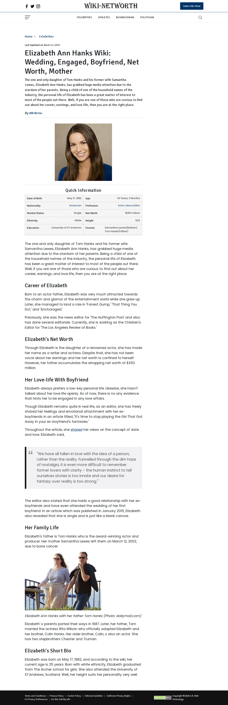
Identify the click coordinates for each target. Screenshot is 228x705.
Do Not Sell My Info (60, 699)
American (75, 205)
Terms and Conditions (35, 695)
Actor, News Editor (129, 205)
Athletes (104, 17)
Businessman (125, 17)
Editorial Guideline (94, 695)
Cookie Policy (74, 695)
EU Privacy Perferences (36, 699)
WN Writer (35, 113)
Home (29, 36)
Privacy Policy (57, 695)
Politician (147, 17)
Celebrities (84, 17)
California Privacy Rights (119, 695)
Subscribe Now (191, 6)
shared (76, 429)
